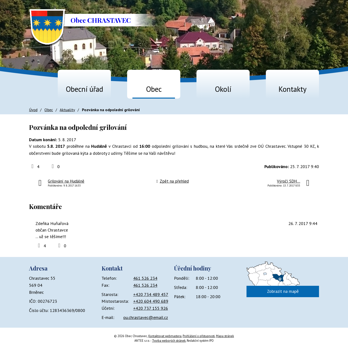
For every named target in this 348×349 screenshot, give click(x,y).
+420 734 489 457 (150, 294)
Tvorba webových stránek (169, 340)
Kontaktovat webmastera (164, 336)
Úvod (35, 87)
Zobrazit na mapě (283, 291)
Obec (154, 89)
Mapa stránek (225, 336)
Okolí (223, 89)
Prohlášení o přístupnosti (199, 336)
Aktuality (67, 109)
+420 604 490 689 (150, 301)
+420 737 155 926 (150, 308)
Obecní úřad (84, 89)
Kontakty (292, 89)
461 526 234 (145, 278)
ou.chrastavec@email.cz (145, 317)
